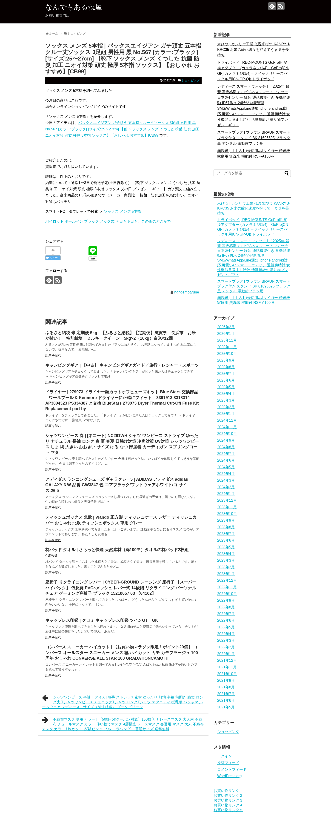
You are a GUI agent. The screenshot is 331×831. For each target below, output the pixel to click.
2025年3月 (226, 400)
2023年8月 (226, 527)
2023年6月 (226, 540)
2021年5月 (226, 707)
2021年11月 (227, 667)
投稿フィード (228, 763)
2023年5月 (226, 547)
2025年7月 (226, 374)
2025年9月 (226, 360)
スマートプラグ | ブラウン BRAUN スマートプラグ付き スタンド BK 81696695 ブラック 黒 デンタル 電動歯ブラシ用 (253, 137)
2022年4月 (226, 634)
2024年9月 (226, 440)
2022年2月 (226, 647)
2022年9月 (226, 600)
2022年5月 (226, 627)
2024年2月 (226, 487)
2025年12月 (227, 340)
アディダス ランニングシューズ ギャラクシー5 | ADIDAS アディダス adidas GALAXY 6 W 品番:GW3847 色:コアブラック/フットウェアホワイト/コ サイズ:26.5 (116, 485)
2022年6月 (226, 620)
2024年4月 (226, 474)
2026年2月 (226, 327)
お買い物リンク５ (228, 810)
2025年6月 (226, 380)
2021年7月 (226, 694)
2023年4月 (226, 554)
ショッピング (191, 80)
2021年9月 (226, 680)
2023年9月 (226, 520)
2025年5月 (226, 387)
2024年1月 (226, 494)
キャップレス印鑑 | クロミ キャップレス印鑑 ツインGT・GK (101, 620)
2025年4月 (226, 394)
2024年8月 (226, 447)
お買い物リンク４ (228, 805)
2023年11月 (227, 507)
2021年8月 (226, 687)
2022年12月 (227, 580)
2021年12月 (227, 660)
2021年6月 (226, 700)
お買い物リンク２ (228, 795)
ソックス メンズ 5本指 (122, 211)
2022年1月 (226, 654)
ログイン (224, 756)
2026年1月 (226, 334)
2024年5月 (226, 467)
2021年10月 (227, 674)
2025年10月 (227, 354)
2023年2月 (226, 567)
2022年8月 (226, 607)
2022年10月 (227, 594)
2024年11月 (227, 427)
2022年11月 (227, 587)
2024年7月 (226, 454)
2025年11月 (227, 347)
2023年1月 (226, 574)
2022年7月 (226, 614)
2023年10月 (227, 514)
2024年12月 (227, 420)
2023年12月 (227, 500)
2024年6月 (226, 460)
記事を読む (53, 355)
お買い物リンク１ (228, 791)
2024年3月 (226, 480)
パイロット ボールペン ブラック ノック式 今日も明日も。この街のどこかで (108, 221)
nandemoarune (186, 292)
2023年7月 (226, 534)
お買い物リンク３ (228, 800)
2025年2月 (226, 407)
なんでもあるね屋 (73, 7)
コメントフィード (232, 769)
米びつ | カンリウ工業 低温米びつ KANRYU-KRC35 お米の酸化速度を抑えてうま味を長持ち (253, 49)
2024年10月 (227, 434)
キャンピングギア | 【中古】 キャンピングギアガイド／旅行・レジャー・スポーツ (122, 365)
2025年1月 (226, 414)
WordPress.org (229, 776)
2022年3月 (226, 640)
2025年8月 (226, 367)
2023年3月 (226, 560)
